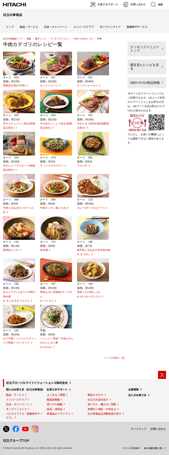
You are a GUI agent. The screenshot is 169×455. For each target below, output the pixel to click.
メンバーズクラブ (83, 26)
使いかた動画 (54, 404)
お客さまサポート (57, 389)
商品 (29, 38)
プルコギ (82, 165)
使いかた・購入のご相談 (102, 404)
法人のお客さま (137, 395)
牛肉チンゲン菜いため (53, 208)
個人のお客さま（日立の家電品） (25, 389)
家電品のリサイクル (58, 413)
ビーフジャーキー (87, 85)
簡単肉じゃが (11, 250)
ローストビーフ (49, 85)
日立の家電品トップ (13, 38)
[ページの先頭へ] (162, 375)
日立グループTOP (16, 441)
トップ (10, 26)
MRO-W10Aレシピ (83, 38)
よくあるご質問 (56, 394)
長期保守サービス (137, 26)
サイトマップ (138, 429)
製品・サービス (15, 394)
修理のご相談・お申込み (102, 409)
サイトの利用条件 (131, 448)
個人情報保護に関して (155, 448)
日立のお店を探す (98, 399)
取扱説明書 (53, 399)
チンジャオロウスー (51, 165)
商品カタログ (95, 394)
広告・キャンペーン (17, 404)
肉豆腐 (44, 250)
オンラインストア (110, 26)
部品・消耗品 (54, 409)
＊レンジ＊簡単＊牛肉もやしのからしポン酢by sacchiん (57, 342)
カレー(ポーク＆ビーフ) (91, 208)
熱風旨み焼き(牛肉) (14, 85)
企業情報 (133, 389)
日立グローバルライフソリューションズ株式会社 (37, 383)
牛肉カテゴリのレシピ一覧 (32, 44)
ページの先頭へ (112, 357)
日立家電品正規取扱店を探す (104, 413)
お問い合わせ (158, 429)
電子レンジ (40, 38)
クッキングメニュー (60, 38)
